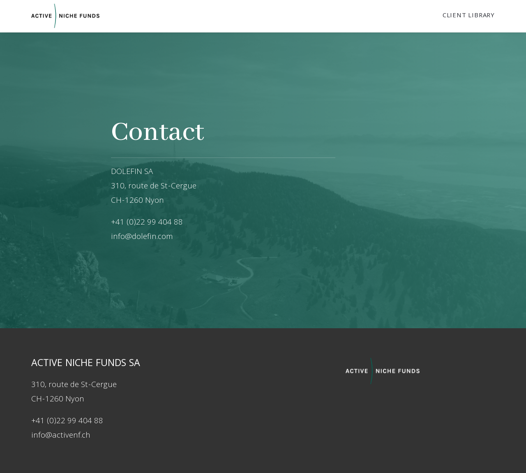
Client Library (469, 16)
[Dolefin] (65, 16)
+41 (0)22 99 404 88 (67, 421)
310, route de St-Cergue (153, 186)
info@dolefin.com (142, 237)
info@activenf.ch (60, 436)
